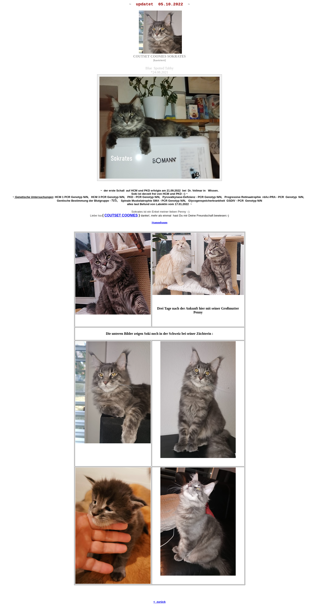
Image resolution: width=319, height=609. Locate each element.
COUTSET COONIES (121, 215)
